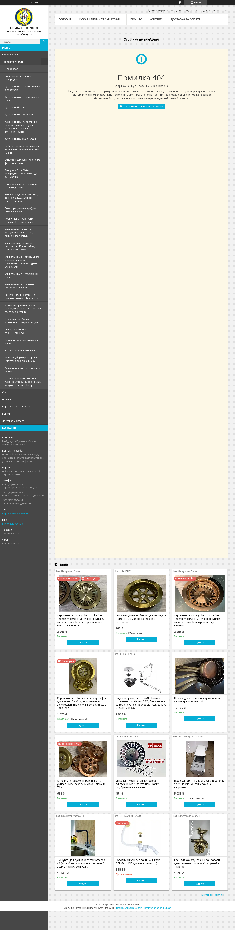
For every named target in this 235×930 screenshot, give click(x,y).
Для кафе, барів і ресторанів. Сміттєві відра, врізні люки (21, 359)
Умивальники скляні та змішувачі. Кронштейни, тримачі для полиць (19, 232)
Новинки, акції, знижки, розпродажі (18, 77)
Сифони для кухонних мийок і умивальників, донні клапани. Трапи (22, 149)
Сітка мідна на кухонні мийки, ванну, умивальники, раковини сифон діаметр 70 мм (81, 784)
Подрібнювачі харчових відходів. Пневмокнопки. (19, 220)
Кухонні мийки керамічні (19, 114)
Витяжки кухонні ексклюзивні (22, 350)
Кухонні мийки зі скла (17, 107)
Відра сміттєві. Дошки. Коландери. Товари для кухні (21, 320)
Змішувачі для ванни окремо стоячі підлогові (21, 185)
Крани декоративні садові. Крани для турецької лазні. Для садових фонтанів (23, 308)
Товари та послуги (13, 61)
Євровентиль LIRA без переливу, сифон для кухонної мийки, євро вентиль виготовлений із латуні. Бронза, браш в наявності (82, 703)
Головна (65, 19)
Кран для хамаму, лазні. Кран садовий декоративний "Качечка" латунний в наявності (197, 863)
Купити (83, 642)
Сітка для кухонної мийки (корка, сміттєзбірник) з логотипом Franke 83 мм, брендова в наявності (139, 784)
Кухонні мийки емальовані (20, 138)
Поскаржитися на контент (129, 908)
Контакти (156, 19)
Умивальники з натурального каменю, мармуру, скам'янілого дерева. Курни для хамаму (22, 261)
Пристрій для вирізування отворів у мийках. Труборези (22, 296)
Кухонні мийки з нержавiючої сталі (22, 98)
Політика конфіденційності (157, 908)
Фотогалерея (10, 54)
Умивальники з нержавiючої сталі (21, 275)
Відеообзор (11, 69)
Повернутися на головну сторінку (143, 106)
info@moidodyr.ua (12, 523)
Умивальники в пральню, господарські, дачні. (19, 286)
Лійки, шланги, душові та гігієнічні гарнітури (19, 331)
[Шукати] (44, 41)
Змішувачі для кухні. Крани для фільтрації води (23, 161)
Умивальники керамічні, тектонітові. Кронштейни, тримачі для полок (20, 246)
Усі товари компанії (213, 894)
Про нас (6, 399)
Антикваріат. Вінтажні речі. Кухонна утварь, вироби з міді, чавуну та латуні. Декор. (23, 382)
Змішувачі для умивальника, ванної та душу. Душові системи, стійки (21, 198)
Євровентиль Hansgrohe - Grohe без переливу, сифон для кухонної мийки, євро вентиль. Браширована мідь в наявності (197, 620)
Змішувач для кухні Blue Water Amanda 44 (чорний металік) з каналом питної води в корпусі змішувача (81, 863)
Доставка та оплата (185, 19)
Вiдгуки (6, 413)
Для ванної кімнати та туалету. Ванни (23, 369)
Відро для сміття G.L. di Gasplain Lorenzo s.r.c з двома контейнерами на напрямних (199, 784)
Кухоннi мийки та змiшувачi (99, 19)
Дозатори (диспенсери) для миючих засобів (21, 210)
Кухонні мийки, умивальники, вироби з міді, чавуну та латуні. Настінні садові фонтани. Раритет (22, 126)
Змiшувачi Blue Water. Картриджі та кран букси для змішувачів (21, 173)
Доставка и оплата (13, 420)
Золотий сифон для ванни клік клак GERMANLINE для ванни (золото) (138, 861)
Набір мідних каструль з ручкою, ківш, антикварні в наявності (197, 699)
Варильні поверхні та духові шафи (21, 341)
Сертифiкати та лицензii (16, 406)
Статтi (6, 392)
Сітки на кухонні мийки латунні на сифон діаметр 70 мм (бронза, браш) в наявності (141, 619)
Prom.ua (135, 904)
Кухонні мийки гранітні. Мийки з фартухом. (22, 88)
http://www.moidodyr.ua (15, 513)
